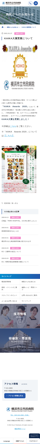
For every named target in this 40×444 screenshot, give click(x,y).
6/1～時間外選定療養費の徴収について (15, 262)
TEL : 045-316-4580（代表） (20, 415)
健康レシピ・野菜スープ (29, 288)
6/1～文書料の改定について (11, 251)
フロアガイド (33, 441)
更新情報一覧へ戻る (11, 203)
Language (6, 441)
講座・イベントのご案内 (9, 288)
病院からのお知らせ (12, 27)
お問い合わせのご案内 (29, 295)
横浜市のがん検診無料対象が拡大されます (16, 241)
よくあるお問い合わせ (9, 301)
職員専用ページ (20, 429)
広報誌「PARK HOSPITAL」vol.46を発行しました (19, 221)
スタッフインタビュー (9, 295)
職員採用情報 (6, 281)
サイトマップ (26, 301)
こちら (13, 126)
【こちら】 (9, 135)
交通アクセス (20, 441)
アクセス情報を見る (15, 396)
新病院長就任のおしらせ (10, 231)
